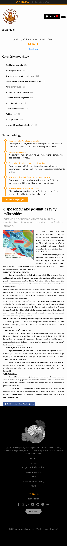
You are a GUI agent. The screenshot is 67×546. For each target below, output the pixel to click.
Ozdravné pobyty (33, 472)
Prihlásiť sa (23, 2)
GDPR (33, 486)
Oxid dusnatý (13, 114)
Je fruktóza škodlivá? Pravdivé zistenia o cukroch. (29, 177)
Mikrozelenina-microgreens (19, 97)
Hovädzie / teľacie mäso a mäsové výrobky (25, 81)
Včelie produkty (14, 119)
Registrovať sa (40, 2)
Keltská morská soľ (15, 87)
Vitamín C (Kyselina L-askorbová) (21, 125)
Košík (52, 16)
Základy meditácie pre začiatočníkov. (24, 188)
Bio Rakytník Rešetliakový (18, 70)
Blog (33, 476)
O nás (33, 463)
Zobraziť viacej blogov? (14, 199)
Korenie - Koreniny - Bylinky (19, 92)
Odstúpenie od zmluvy (33, 481)
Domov (33, 458)
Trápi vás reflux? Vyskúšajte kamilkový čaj (26, 141)
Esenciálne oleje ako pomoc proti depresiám (27, 163)
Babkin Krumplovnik (16, 65)
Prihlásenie (33, 494)
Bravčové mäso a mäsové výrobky (22, 76)
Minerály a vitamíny (16, 103)
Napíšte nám (33, 511)
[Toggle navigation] (63, 16)
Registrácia (33, 49)
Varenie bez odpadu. (17, 152)
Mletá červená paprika (17, 108)
